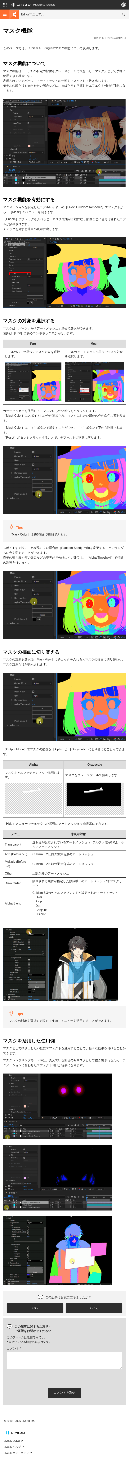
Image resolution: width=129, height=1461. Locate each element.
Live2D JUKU (12, 1440)
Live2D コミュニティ (16, 1453)
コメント (14, 1348)
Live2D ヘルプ (12, 1446)
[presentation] (36, 1377)
